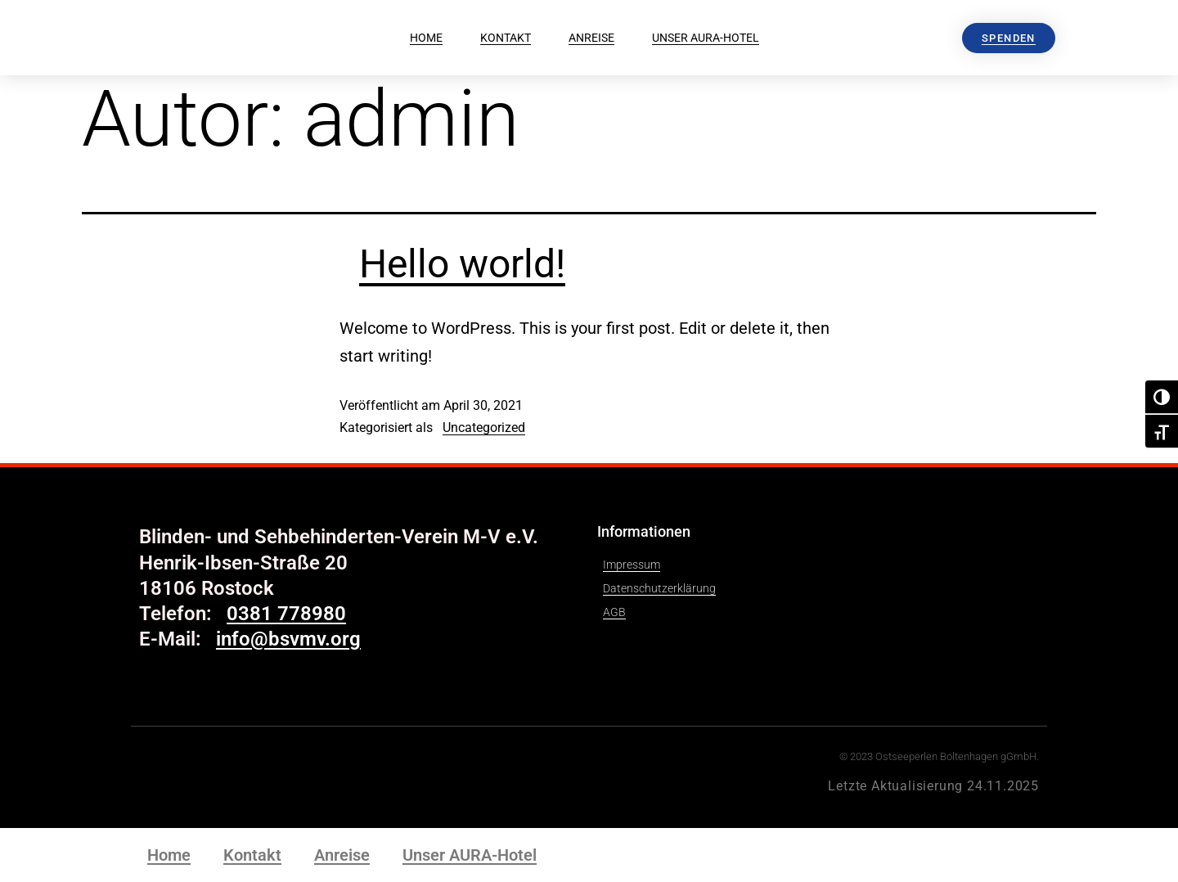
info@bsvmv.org (288, 639)
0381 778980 (286, 613)
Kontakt (505, 37)
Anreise (591, 37)
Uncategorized (484, 427)
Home (426, 37)
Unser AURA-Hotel (705, 37)
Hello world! (462, 264)
